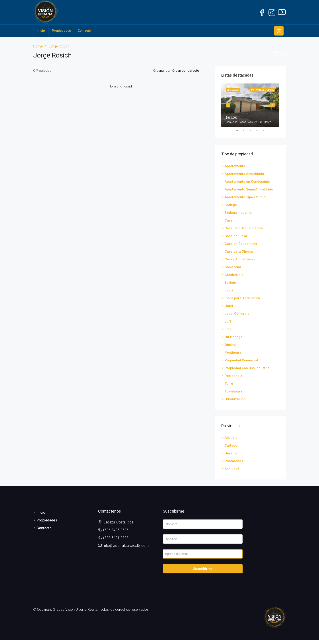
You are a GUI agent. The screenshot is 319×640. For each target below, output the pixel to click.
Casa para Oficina (239, 252)
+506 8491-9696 (115, 538)
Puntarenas (234, 461)
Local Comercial (237, 314)
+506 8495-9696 (115, 530)
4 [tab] (259, 130)
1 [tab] (239, 130)
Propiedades (61, 30)
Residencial (234, 376)
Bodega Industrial (239, 213)
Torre (229, 384)
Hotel (229, 306)
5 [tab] (266, 130)
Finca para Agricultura (242, 298)
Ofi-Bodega (233, 337)
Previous (228, 105)
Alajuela (231, 438)
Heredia (231, 453)
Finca (229, 290)
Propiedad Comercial (241, 360)
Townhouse (234, 391)
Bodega (231, 205)
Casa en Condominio (241, 244)
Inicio (41, 30)
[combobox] (190, 70)
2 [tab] (246, 130)
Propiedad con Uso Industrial (247, 368)
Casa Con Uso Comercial (244, 228)
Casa (229, 220)
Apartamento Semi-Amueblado (249, 189)
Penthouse (233, 353)
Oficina (230, 345)
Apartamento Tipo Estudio (245, 197)
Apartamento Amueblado (244, 174)
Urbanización (235, 399)
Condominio (234, 275)
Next (272, 105)
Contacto (84, 30)
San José (232, 469)
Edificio (230, 283)
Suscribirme (202, 569)
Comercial (233, 267)
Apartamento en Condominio (247, 182)
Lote (228, 329)
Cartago (231, 446)
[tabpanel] (250, 105)
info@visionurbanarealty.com (126, 545)
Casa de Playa (236, 236)
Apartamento (235, 166)
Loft (228, 321)
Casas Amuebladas (240, 259)
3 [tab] (252, 130)
